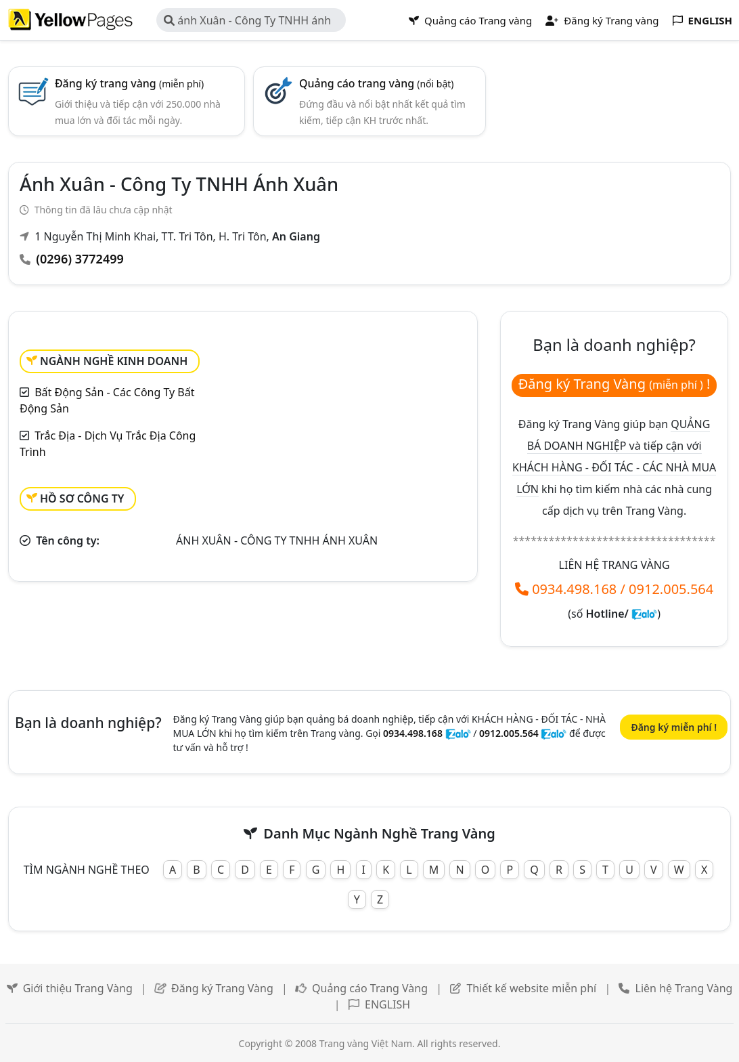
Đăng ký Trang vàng (601, 20)
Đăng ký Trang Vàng (222, 988)
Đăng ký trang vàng (129, 83)
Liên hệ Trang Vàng (684, 988)
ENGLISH (387, 1004)
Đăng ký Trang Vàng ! (614, 384)
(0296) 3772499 (80, 259)
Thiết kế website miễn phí (531, 988)
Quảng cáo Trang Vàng (370, 988)
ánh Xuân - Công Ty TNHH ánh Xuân (247, 22)
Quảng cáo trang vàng (376, 83)
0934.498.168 (574, 589)
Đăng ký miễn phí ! (674, 727)
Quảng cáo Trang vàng (470, 20)
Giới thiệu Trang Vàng (78, 988)
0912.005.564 (671, 589)
